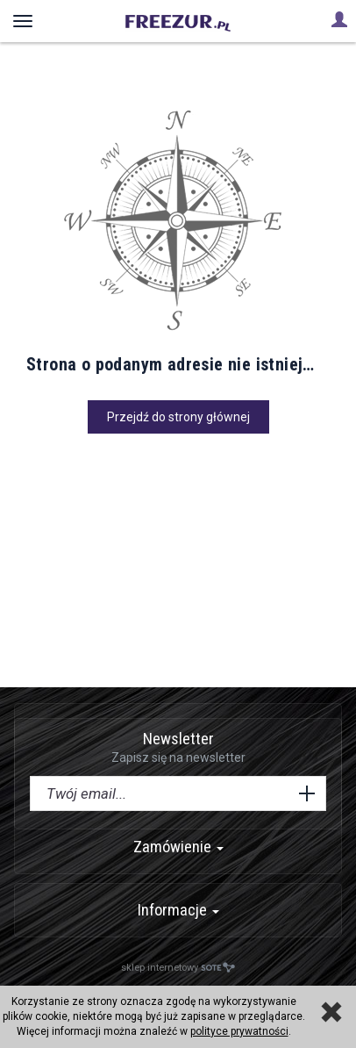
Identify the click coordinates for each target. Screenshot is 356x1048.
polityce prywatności (239, 1031)
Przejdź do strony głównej (178, 417)
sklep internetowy (178, 967)
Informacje (178, 910)
